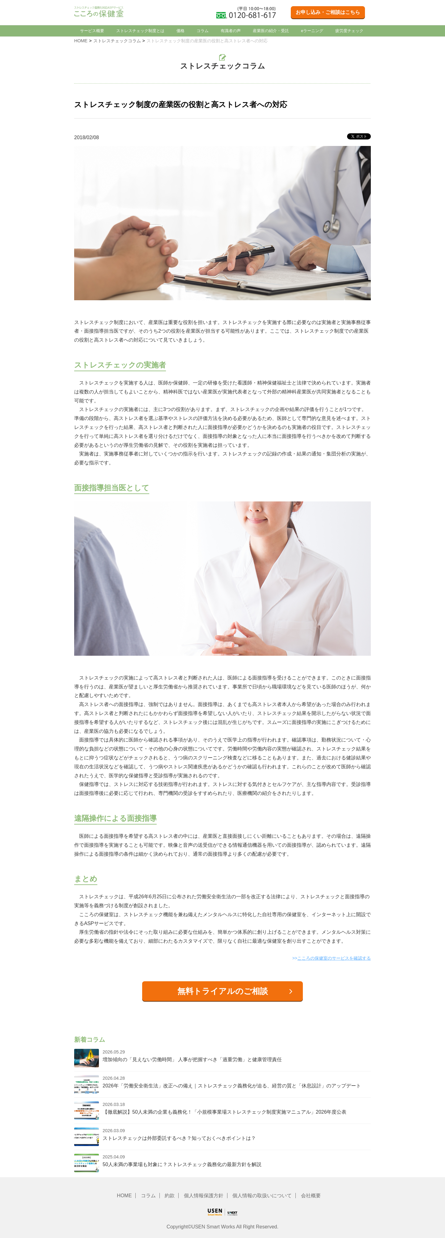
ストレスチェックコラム (117, 40)
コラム (203, 30)
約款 (170, 1195)
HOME (80, 40)
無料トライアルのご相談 (222, 991)
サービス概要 (92, 30)
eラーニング (312, 30)
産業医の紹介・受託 (271, 30)
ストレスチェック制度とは (140, 30)
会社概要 (311, 1195)
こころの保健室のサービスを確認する (334, 958)
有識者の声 (231, 30)
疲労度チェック (349, 30)
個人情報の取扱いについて (262, 1195)
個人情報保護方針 (203, 1195)
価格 (180, 30)
